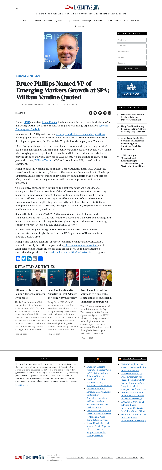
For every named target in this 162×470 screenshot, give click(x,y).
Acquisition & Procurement (41, 20)
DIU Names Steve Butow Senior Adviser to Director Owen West (30, 293)
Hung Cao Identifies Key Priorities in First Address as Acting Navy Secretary (62, 293)
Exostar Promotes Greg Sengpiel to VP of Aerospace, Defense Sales (133, 386)
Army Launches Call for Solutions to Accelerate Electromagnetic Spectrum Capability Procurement (132, 144)
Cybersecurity (73, 20)
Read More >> (21, 385)
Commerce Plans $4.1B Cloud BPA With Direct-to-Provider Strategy (132, 395)
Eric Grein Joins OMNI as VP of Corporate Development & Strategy (133, 417)
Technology (86, 20)
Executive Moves (24, 76)
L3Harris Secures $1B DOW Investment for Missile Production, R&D (133, 376)
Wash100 (135, 20)
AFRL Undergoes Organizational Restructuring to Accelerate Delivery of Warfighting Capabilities (132, 161)
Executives (98, 20)
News (110, 20)
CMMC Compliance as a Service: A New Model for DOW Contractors (133, 367)
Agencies (58, 20)
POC (142, 457)
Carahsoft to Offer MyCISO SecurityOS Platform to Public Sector (99, 382)
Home (25, 20)
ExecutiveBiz (98, 361)
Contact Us (79, 26)
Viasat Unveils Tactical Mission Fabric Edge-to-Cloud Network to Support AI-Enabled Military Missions (99, 429)
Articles (118, 20)
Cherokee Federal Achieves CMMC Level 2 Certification (99, 391)
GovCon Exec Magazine (126, 457)
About (126, 20)
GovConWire (134, 359)
